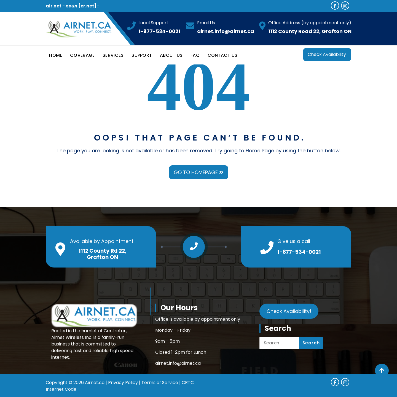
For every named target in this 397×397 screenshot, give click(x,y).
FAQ (195, 55)
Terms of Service (159, 382)
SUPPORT (142, 55)
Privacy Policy (123, 382)
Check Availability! (289, 311)
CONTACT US (223, 55)
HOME (55, 55)
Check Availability (327, 54)
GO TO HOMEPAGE (199, 172)
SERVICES (113, 55)
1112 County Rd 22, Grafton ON (102, 254)
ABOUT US (171, 55)
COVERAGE (82, 55)
